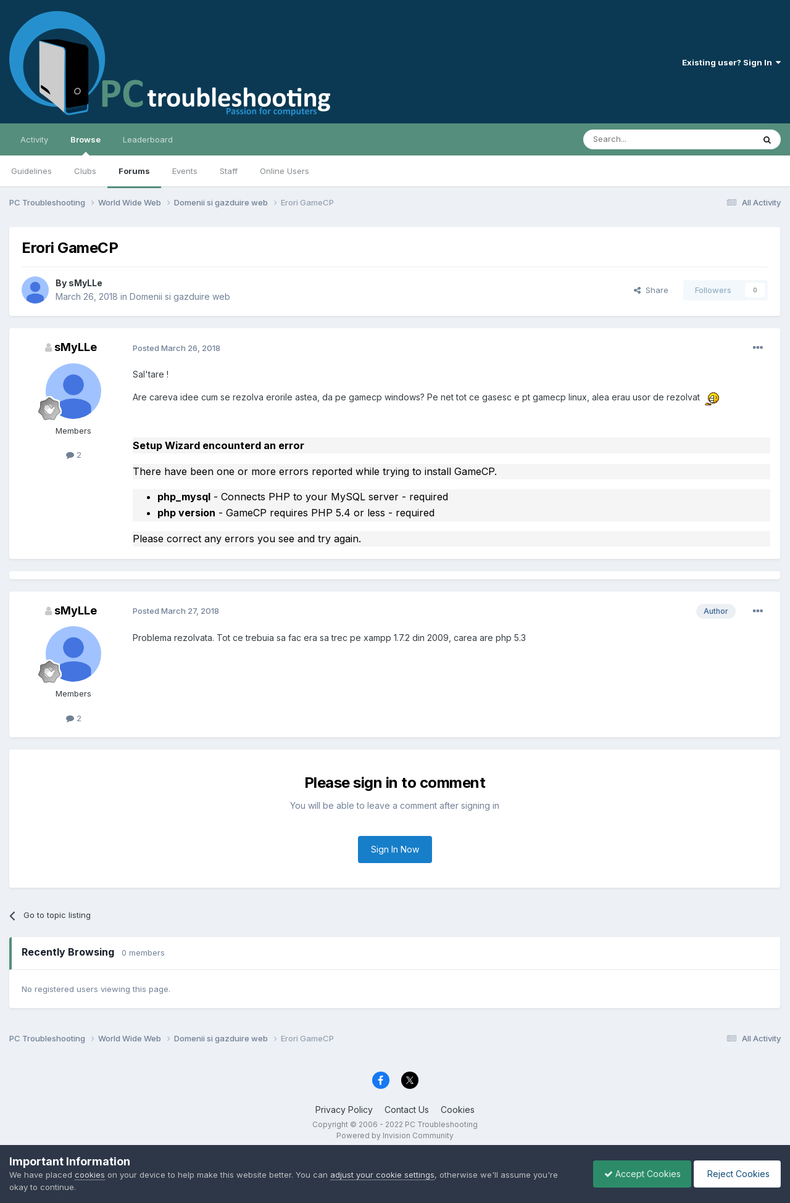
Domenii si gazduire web (180, 296)
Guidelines (31, 171)
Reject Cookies (735, 1173)
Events (185, 171)
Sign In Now (395, 849)
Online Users (284, 171)
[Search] (637, 139)
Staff (229, 171)
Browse (85, 144)
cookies (90, 1175)
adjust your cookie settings (382, 1175)
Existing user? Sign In (731, 62)
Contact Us (407, 1109)
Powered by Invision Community (395, 1135)
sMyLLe (85, 283)
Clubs (85, 171)
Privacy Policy (344, 1109)
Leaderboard (148, 139)
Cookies (458, 1109)
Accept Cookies (636, 1173)
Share (651, 290)
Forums (134, 171)
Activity (34, 139)
